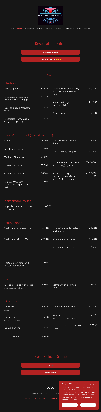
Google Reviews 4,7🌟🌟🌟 (50, 59)
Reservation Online (50, 52)
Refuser (70, 406)
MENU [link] (19, 29)
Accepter (88, 406)
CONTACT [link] (49, 29)
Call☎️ (50, 365)
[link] (50, 15)
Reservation (50, 372)
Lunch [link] (39, 29)
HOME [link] (12, 29)
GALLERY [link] (59, 29)
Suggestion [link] (29, 29)
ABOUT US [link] (87, 29)
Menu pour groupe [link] (73, 29)
